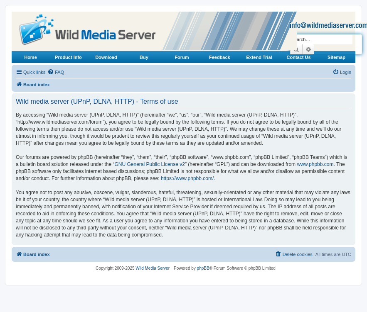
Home (30, 57)
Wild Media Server (152, 268)
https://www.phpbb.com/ (187, 178)
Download (106, 57)
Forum (182, 57)
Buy (144, 57)
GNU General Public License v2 (150, 164)
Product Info (68, 57)
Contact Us (299, 57)
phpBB (203, 268)
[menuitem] (55, 72)
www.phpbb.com (315, 164)
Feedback (219, 57)
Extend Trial (259, 57)
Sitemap (336, 57)
